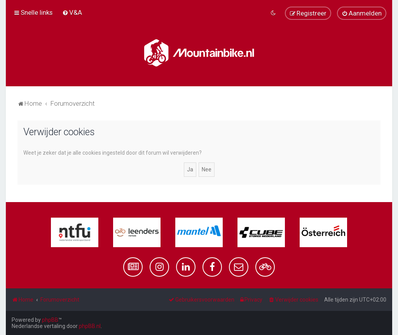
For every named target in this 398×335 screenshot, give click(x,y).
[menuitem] (72, 12)
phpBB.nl (90, 326)
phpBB (50, 320)
